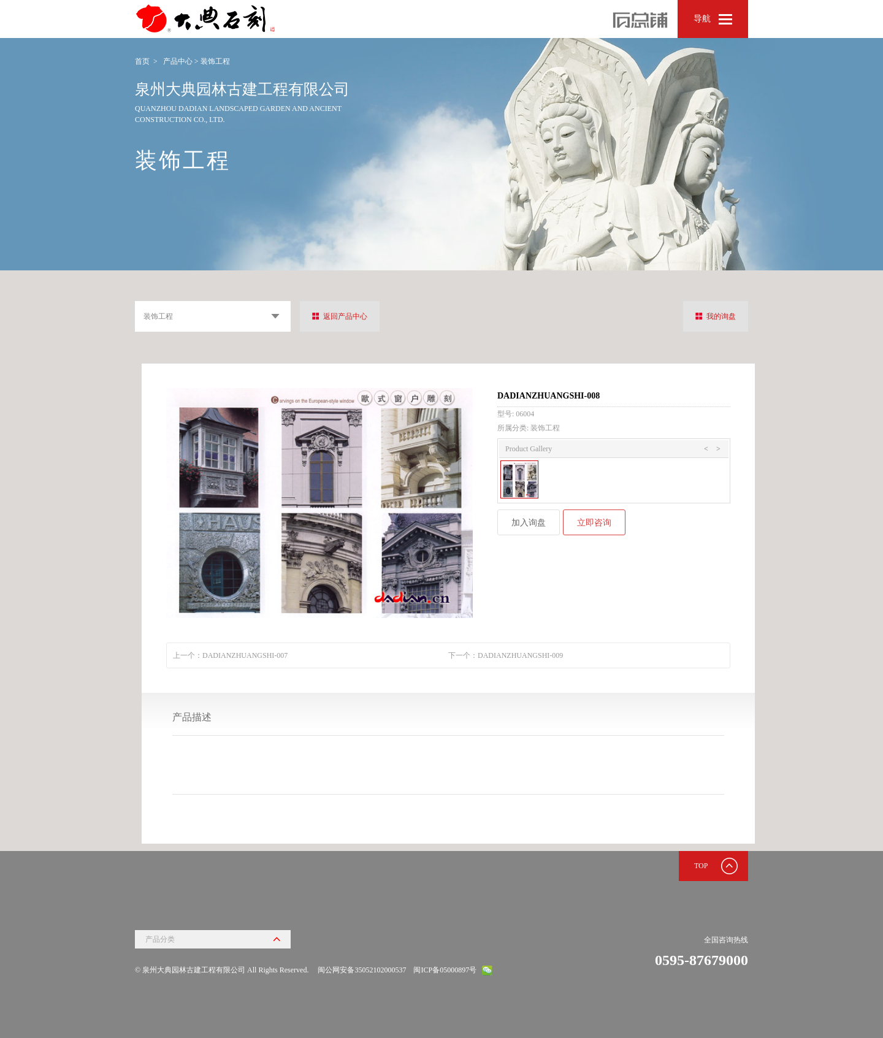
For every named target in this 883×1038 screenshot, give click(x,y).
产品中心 (178, 61)
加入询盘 (528, 522)
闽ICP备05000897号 (444, 970)
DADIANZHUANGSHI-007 (245, 655)
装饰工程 (215, 61)
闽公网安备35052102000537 (362, 970)
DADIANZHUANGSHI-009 (520, 655)
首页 (142, 61)
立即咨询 (594, 522)
